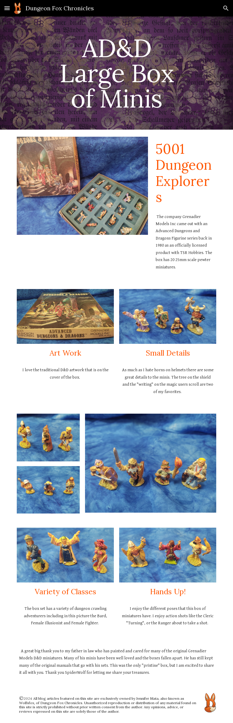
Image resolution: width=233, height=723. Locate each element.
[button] (7, 8)
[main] (116, 73)
